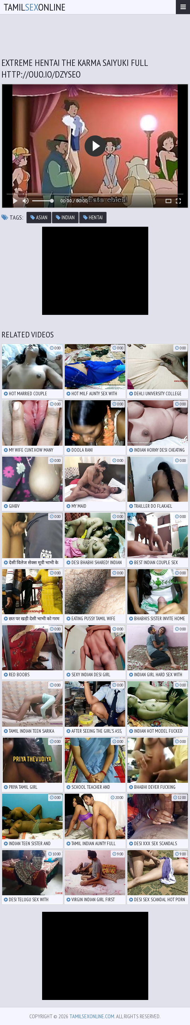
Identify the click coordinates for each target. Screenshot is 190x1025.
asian (38, 217)
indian (65, 217)
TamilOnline (34, 6)
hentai (93, 217)
